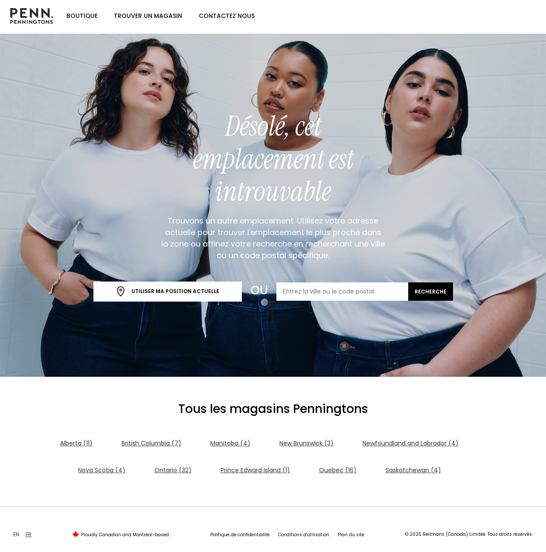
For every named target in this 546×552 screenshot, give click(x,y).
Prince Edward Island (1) (255, 470)
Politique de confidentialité (240, 535)
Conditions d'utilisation (303, 535)
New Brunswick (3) (306, 443)
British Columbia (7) (151, 443)
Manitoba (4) (230, 443)
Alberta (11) (76, 443)
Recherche (431, 291)
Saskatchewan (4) (413, 470)
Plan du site (351, 535)
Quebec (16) (338, 470)
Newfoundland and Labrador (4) (411, 443)
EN (16, 534)
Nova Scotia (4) (101, 470)
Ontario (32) (173, 470)
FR (29, 534)
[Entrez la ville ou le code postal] (342, 291)
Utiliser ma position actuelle (167, 291)
